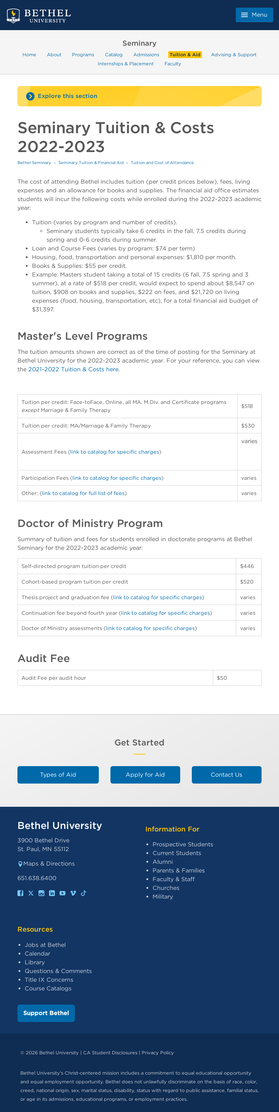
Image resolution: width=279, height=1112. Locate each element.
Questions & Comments (58, 971)
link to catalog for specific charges (114, 452)
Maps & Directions (46, 863)
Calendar (37, 953)
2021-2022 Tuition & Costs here (73, 369)
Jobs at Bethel (45, 944)
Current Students (177, 853)
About (54, 54)
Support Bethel (46, 1013)
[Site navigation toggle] (139, 96)
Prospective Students (183, 844)
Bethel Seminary (34, 162)
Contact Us (226, 774)
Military (163, 896)
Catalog (114, 54)
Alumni (163, 861)
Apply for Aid (145, 774)
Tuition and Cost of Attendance (162, 162)
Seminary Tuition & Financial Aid (91, 162)
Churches (166, 887)
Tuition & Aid (185, 54)
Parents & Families (179, 870)
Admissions (146, 54)
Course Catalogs (48, 988)
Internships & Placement (126, 63)
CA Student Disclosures (110, 1052)
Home (29, 54)
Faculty (173, 63)
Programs (83, 54)
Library (35, 962)
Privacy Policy (158, 1052)
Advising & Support (233, 54)
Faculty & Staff (174, 879)
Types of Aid (58, 774)
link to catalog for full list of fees (83, 493)
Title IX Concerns (49, 979)
